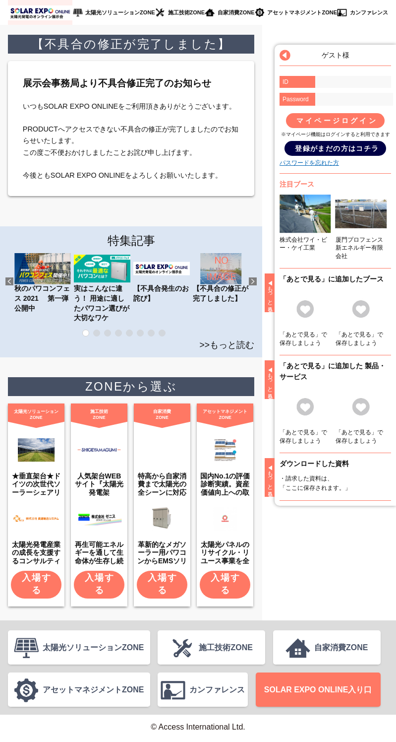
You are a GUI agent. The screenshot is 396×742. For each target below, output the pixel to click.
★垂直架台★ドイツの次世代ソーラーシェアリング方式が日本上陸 (36, 492)
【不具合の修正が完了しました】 (221, 277)
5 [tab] (129, 333)
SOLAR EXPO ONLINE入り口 (318, 691)
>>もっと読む (227, 345)
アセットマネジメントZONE (303, 12)
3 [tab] (107, 333)
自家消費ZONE (236, 12)
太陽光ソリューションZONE (120, 12)
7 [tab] (151, 333)
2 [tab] (96, 333)
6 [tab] (140, 333)
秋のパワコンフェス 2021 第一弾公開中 (42, 282)
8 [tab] (162, 333)
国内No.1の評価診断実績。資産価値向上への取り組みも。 (225, 488)
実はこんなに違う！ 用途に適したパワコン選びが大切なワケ (102, 287)
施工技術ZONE (186, 12)
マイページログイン (337, 121)
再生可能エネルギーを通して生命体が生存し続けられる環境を (99, 556)
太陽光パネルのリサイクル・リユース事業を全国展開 (225, 556)
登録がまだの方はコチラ (337, 148)
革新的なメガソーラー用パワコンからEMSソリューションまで (162, 556)
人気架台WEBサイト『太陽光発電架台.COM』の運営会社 (99, 492)
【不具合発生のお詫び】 (161, 277)
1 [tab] (85, 333)
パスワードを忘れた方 (309, 162)
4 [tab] (118, 333)
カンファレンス (368, 12)
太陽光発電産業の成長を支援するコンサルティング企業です (36, 556)
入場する (36, 584)
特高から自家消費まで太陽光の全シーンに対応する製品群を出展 (162, 492)
